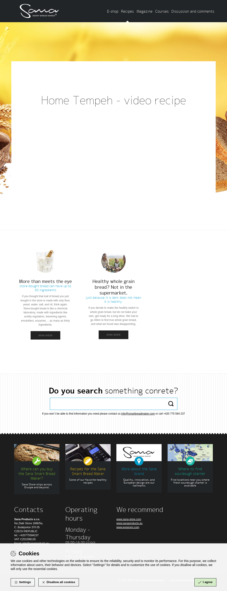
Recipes (127, 11)
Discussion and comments (192, 11)
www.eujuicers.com (127, 527)
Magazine (145, 11)
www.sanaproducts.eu (129, 523)
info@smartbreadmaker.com (138, 413)
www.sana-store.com (128, 519)
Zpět (113, 119)
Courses (162, 11)
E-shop (112, 11)
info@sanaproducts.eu (35, 543)
